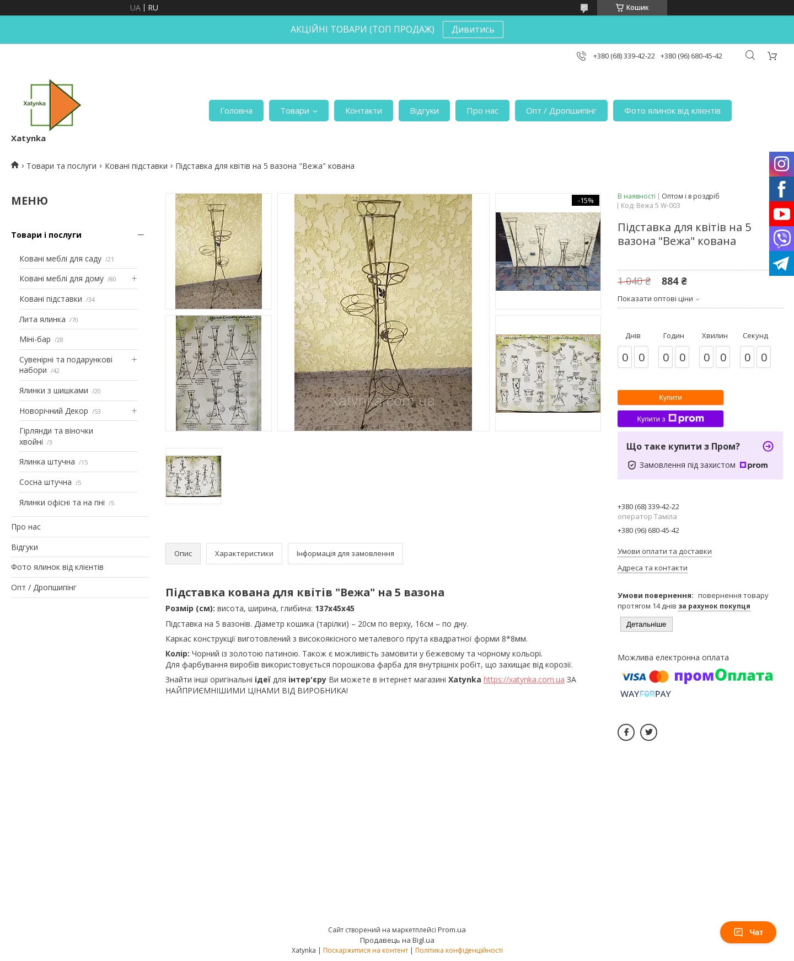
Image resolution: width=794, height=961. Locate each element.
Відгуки (424, 110)
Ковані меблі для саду (60, 258)
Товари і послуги (46, 234)
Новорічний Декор (53, 410)
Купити (670, 397)
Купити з (670, 419)
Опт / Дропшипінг (561, 110)
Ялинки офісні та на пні (62, 502)
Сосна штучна (45, 482)
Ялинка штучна (47, 461)
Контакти (363, 110)
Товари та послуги (61, 166)
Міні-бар (35, 339)
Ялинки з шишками (53, 390)
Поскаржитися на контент (365, 950)
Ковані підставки (136, 166)
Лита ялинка (42, 319)
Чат (748, 932)
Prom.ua (452, 930)
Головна (236, 110)
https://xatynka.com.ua (524, 679)
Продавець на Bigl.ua (397, 940)
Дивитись (473, 29)
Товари (294, 110)
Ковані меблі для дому (61, 278)
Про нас (482, 110)
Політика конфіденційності (459, 950)
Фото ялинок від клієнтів (672, 110)
